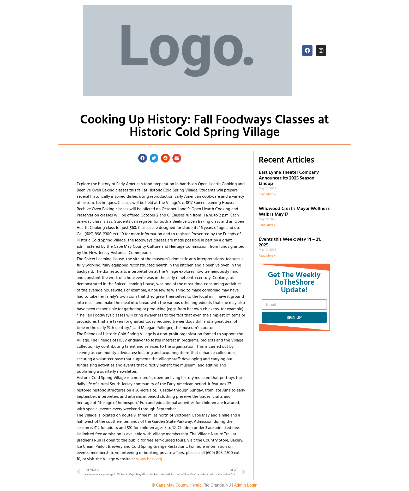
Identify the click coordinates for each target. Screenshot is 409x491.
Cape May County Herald (179, 485)
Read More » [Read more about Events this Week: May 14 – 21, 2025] (267, 255)
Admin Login (245, 485)
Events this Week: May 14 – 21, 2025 (290, 242)
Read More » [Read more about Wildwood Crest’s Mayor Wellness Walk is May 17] (267, 225)
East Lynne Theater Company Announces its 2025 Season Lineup (289, 178)
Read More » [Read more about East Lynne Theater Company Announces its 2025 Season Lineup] (267, 194)
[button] (142, 158)
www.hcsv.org (149, 459)
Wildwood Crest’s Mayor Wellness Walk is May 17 (294, 211)
